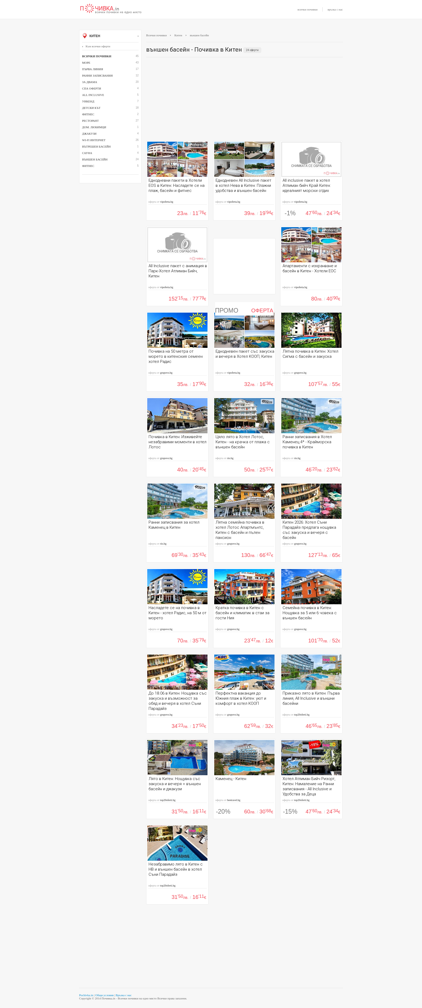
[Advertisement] (244, 100)
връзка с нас (335, 9)
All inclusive (93, 94)
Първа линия (92, 69)
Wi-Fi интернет (93, 140)
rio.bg (230, 458)
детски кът (91, 107)
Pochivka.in (86, 995)
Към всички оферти (96, 46)
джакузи (89, 133)
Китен (110, 36)
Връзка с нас (124, 995)
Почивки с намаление (111, 9)
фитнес (88, 114)
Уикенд (88, 101)
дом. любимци (94, 127)
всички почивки (308, 9)
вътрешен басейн (96, 146)
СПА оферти (91, 88)
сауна (87, 153)
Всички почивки (156, 35)
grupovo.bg (166, 372)
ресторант (90, 120)
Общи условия (104, 995)
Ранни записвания (97, 75)
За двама (89, 82)
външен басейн (94, 159)
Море (86, 62)
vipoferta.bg (166, 201)
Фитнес (88, 165)
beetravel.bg (233, 800)
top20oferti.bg (302, 714)
